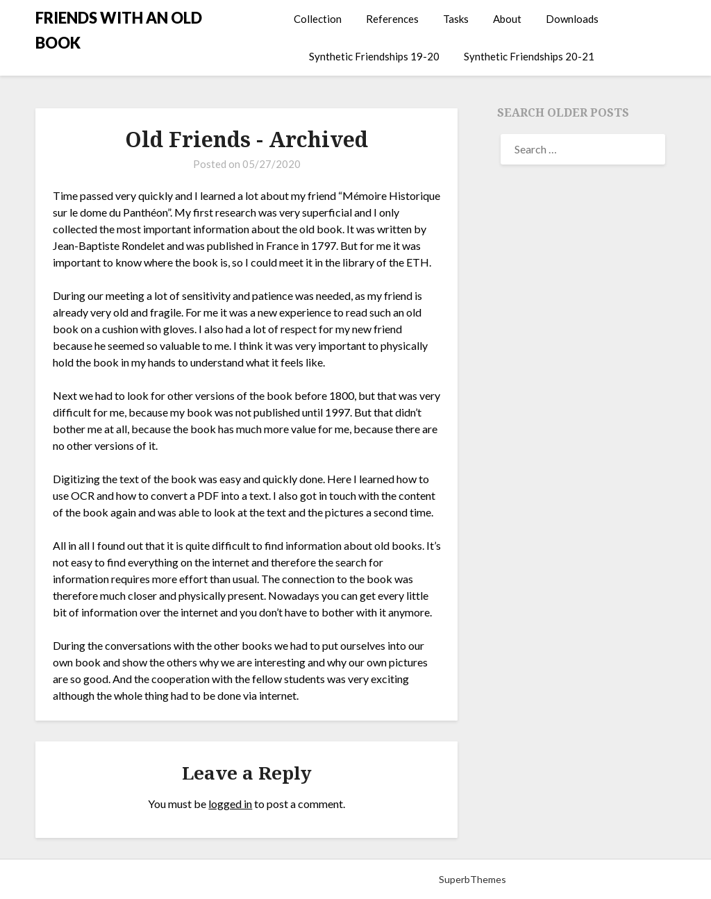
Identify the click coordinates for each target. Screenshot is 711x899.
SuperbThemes (472, 879)
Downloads (572, 18)
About (507, 18)
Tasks (456, 18)
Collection (318, 18)
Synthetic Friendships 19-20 (374, 56)
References (392, 18)
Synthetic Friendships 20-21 (529, 56)
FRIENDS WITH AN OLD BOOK (118, 30)
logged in (230, 803)
